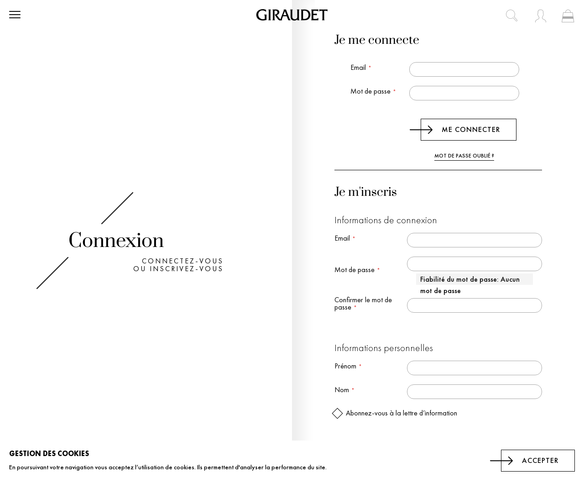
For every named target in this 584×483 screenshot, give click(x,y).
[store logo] (292, 15)
